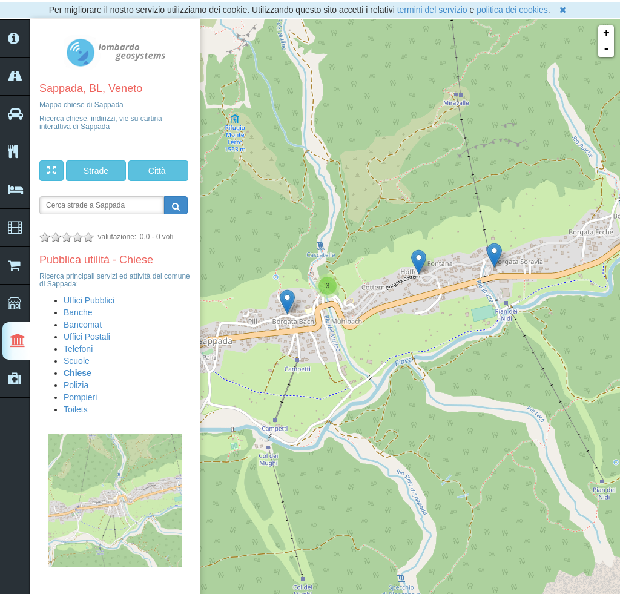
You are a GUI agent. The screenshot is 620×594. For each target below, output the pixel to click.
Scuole (77, 361)
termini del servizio (432, 10)
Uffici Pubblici (89, 300)
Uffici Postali (87, 337)
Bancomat (83, 324)
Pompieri (80, 397)
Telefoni (78, 349)
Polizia (76, 385)
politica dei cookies (512, 10)
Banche (78, 312)
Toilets (76, 409)
